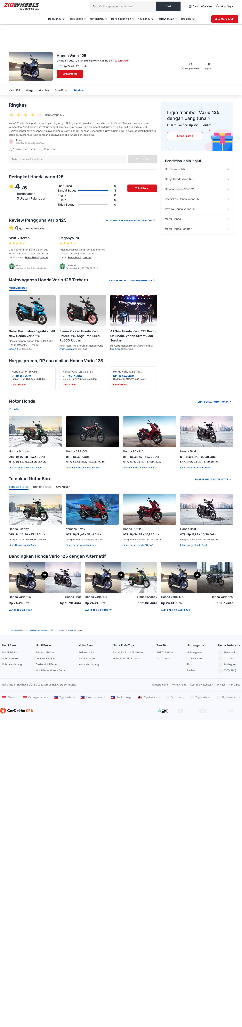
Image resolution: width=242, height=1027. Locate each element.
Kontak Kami (179, 684)
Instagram (227, 664)
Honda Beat (188, 451)
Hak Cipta (234, 684)
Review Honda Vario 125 (197, 209)
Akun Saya (224, 6)
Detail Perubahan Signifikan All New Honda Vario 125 (32, 333)
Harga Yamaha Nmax (84, 545)
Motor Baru (97, 19)
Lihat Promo (69, 73)
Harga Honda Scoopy (27, 545)
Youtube (226, 658)
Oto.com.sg (174, 697)
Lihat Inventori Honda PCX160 (139, 467)
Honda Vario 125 (197, 169)
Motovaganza (165, 19)
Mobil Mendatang (12, 664)
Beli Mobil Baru (10, 652)
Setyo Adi (14, 349)
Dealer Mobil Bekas (47, 664)
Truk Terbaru (164, 658)
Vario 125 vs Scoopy (98, 610)
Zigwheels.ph (64, 697)
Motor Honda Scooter (197, 229)
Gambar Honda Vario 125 (197, 189)
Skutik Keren (19, 238)
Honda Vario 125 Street (127, 371)
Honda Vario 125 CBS (24, 371)
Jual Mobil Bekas (45, 658)
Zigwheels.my (149, 697)
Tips (189, 664)
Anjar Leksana (67, 349)
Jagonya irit (69, 238)
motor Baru (19, 630)
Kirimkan (142, 159)
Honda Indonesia (32, 630)
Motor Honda (197, 219)
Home (11, 630)
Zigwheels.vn (200, 697)
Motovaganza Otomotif (139, 280)
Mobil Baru (54, 19)
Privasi (221, 684)
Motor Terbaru (86, 658)
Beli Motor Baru (87, 652)
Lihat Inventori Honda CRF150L (83, 467)
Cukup (87, 200)
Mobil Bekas (76, 19)
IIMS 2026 (186, 19)
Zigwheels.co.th (228, 697)
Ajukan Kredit (121, 60)
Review (79, 90)
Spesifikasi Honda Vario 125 (197, 199)
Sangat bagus (87, 190)
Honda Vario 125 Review (64, 630)
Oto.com (9, 697)
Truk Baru (144, 19)
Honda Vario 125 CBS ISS (77, 371)
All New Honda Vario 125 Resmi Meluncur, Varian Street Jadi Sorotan (133, 335)
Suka (15, 149)
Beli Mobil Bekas (45, 652)
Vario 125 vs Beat (20, 610)
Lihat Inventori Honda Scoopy (25, 467)
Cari (168, 6)
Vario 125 (14, 90)
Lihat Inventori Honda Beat (195, 467)
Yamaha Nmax (75, 529)
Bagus (87, 195)
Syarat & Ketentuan (201, 684)
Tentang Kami (160, 684)
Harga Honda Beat (196, 545)
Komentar (48, 149)
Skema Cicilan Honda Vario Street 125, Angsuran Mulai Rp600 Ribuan (80, 335)
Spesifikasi (61, 90)
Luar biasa (87, 186)
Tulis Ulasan (142, 188)
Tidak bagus (87, 204)
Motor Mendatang (88, 664)
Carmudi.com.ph (93, 697)
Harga (29, 90)
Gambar (44, 90)
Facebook (227, 652)
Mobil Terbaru (10, 658)
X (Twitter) (227, 670)
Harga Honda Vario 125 (197, 179)
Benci (30, 149)
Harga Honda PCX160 (141, 545)
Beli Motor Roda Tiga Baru (128, 652)
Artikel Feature (195, 658)
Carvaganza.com (35, 697)
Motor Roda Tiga (121, 19)
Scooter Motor (220, 479)
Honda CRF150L (77, 451)
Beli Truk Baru (165, 652)
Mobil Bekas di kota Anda (50, 670)
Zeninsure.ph (121, 697)
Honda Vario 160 (222, 597)
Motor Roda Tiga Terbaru (127, 658)
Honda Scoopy (19, 451)
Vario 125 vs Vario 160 (175, 610)
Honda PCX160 (133, 451)
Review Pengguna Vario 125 (138, 220)
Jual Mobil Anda (224, 19)
